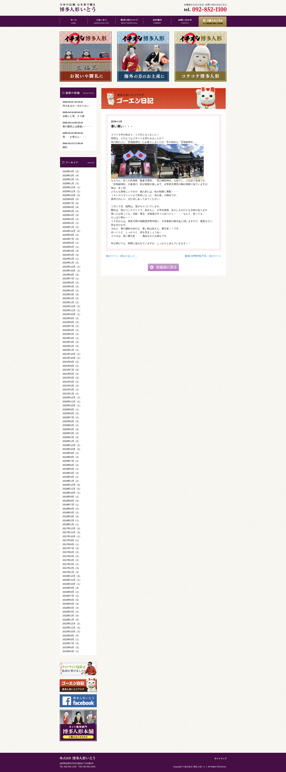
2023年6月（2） (71, 282)
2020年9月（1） (71, 409)
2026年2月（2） (71, 179)
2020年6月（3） (71, 421)
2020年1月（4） (71, 441)
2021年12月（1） (72, 354)
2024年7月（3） (71, 239)
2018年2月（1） (71, 520)
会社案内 (157, 21)
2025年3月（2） (71, 219)
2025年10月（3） (72, 195)
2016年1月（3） (71, 619)
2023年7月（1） (71, 278)
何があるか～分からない (76, 105)
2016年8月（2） (71, 592)
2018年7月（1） (71, 504)
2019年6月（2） (71, 465)
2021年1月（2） (71, 393)
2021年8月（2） (71, 365)
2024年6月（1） (71, 242)
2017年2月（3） (71, 568)
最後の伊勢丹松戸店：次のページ (203, 256)
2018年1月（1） (71, 524)
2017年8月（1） (71, 544)
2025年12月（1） (72, 187)
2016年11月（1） (72, 579)
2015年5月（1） (71, 651)
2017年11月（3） (72, 532)
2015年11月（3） (72, 627)
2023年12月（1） (72, 266)
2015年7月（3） (71, 643)
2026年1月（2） (71, 183)
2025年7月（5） (71, 203)
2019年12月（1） (72, 445)
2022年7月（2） (71, 326)
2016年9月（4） (71, 587)
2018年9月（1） (71, 496)
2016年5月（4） (71, 603)
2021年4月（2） (71, 381)
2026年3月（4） (71, 175)
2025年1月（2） (71, 227)
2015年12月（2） (72, 623)
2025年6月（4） (71, 207)
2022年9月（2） (71, 318)
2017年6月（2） (71, 552)
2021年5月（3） (71, 377)
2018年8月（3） (71, 500)
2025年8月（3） (71, 199)
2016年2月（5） (71, 615)
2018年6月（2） (71, 508)
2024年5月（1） (71, 246)
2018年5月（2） (71, 512)
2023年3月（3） (71, 294)
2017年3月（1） (71, 564)
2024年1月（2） (71, 262)
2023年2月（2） (71, 298)
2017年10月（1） (72, 536)
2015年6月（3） (71, 647)
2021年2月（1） (71, 389)
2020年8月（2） (71, 413)
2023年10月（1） (72, 270)
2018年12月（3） (72, 484)
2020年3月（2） (71, 433)
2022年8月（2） (71, 322)
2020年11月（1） (72, 401)
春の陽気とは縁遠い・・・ (77, 126)
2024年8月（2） (71, 234)
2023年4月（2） (71, 290)
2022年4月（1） (71, 338)
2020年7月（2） (71, 417)
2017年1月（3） (71, 572)
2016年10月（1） (72, 584)
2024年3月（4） (71, 254)
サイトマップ (220, 758)
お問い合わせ (185, 21)
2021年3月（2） (71, 385)
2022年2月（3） (71, 346)
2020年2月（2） (71, 437)
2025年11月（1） (72, 191)
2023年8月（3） (71, 274)
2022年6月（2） (71, 330)
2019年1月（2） (71, 481)
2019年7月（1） (71, 461)
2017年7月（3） (71, 548)
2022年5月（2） (71, 334)
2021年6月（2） (71, 373)
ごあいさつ (101, 21)
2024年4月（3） (71, 250)
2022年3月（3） (71, 342)
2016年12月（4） (72, 576)
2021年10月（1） (72, 357)
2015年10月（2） (72, 631)
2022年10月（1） (72, 314)
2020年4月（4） (71, 429)
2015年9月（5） (71, 635)
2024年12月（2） (72, 231)
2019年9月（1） (71, 453)
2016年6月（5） (71, 599)
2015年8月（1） (71, 639)
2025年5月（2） (71, 211)
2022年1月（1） (71, 350)
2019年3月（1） (71, 476)
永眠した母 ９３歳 (73, 116)
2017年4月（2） (71, 560)
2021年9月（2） (71, 361)
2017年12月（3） (72, 528)
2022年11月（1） (72, 310)
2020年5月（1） (71, 425)
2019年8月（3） (71, 457)
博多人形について (129, 21)
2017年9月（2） (71, 540)
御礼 (65, 147)
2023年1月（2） (71, 302)
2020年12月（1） (72, 397)
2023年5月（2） (71, 286)
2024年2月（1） (71, 258)
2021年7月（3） (71, 369)
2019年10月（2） (72, 449)
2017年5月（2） (71, 556)
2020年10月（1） (72, 405)
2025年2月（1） (71, 223)
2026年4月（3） (71, 171)
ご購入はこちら (213, 21)
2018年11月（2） (72, 488)
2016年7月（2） (71, 595)
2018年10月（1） (72, 492)
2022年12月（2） (72, 306)
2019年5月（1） (71, 468)
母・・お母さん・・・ (75, 136)
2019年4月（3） (71, 473)
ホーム (73, 21)
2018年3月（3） (71, 516)
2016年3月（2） (71, 611)
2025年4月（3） (71, 215)
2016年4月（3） (71, 607)
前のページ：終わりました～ (121, 256)
